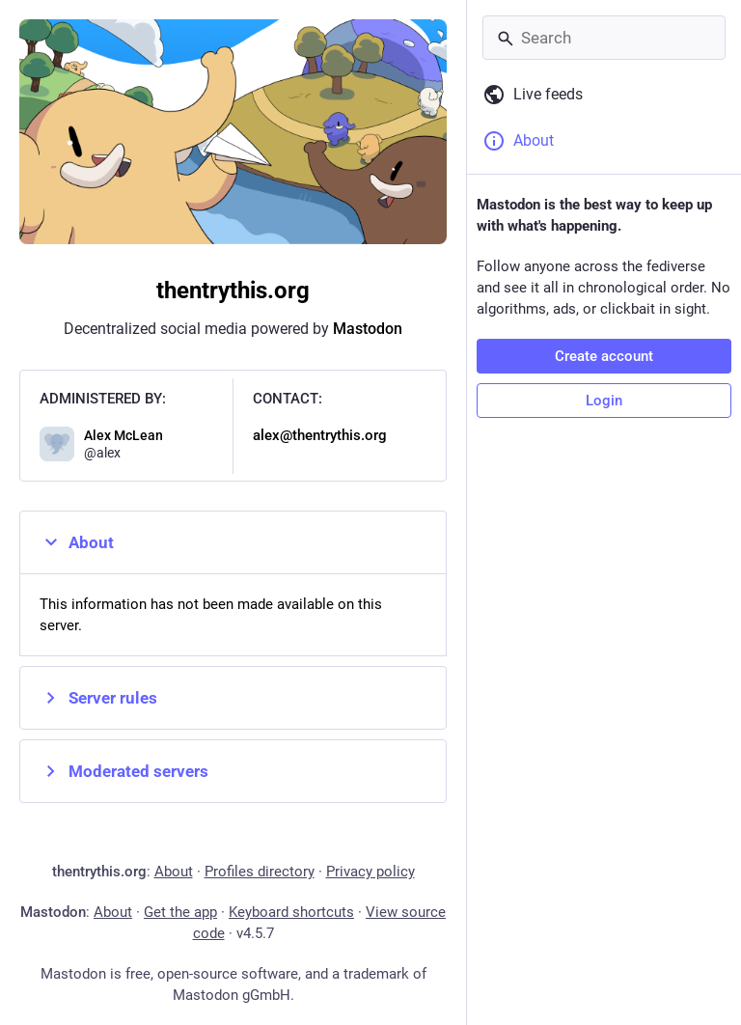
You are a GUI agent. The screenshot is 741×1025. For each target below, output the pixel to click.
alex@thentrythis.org (320, 435)
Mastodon (367, 328)
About (77, 542)
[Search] (604, 37)
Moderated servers (124, 771)
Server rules (98, 697)
